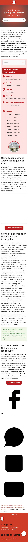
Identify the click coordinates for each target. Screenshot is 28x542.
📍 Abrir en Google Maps (14, 228)
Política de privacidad (7, 538)
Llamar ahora (15, 383)
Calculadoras (5, 527)
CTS (11, 527)
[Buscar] (22, 19)
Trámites (13, 529)
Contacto (9, 540)
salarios (8, 529)
